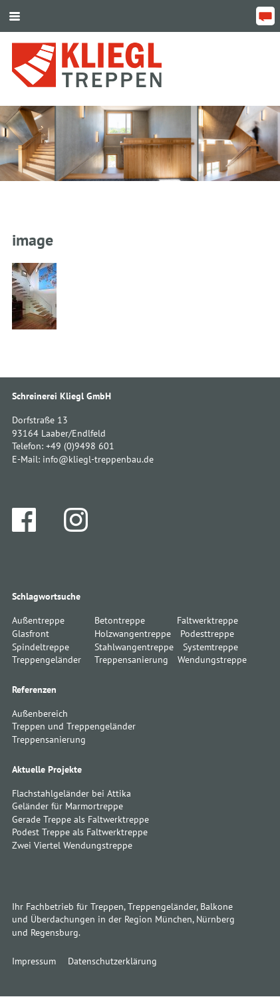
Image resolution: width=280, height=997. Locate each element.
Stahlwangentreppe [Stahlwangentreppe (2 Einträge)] (134, 647)
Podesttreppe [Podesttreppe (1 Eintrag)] (207, 634)
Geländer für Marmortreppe (67, 806)
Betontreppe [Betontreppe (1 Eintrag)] (119, 620)
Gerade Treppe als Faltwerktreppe (80, 819)
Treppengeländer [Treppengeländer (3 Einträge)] (46, 660)
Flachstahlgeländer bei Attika (71, 793)
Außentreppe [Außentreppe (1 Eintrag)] (38, 620)
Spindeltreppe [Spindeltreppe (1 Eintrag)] (40, 647)
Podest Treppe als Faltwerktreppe (80, 832)
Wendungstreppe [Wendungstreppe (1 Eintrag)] (212, 660)
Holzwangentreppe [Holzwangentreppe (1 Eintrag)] (132, 634)
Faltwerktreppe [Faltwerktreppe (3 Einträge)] (207, 620)
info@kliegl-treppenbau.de (98, 459)
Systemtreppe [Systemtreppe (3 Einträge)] (210, 647)
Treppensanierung (49, 739)
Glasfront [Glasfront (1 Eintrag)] (30, 634)
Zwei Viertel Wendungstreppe (72, 845)
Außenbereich (40, 713)
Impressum (34, 961)
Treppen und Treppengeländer (74, 726)
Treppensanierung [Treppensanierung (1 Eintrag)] (131, 660)
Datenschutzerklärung (112, 961)
